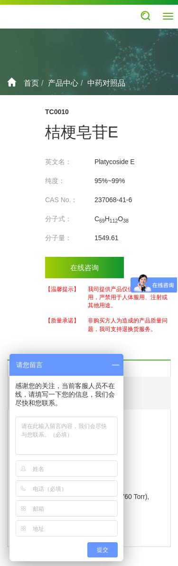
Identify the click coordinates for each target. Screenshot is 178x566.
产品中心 (63, 83)
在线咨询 (84, 267)
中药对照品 (106, 83)
